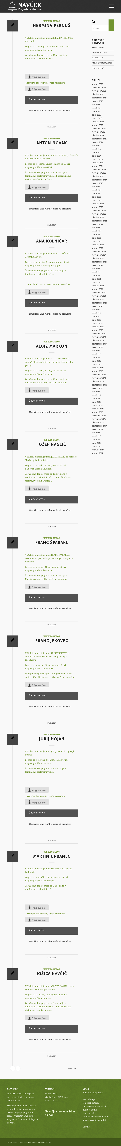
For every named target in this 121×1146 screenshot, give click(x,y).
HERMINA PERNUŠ (51, 25)
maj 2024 (96, 152)
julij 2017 (96, 432)
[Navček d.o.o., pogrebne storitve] (25, 6)
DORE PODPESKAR (99, 53)
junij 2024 (96, 149)
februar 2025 (98, 121)
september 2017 (99, 426)
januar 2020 (97, 330)
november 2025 (99, 91)
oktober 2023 (98, 176)
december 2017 (99, 415)
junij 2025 (96, 108)
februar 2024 (98, 162)
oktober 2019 (98, 340)
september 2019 (99, 344)
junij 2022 (96, 231)
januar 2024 (97, 166)
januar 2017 (97, 453)
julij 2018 (96, 391)
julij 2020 (96, 309)
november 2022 (99, 214)
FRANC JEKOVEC (51, 640)
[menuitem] (110, 6)
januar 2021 (97, 289)
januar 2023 (97, 207)
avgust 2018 (97, 388)
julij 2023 (96, 186)
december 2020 (99, 292)
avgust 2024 (97, 142)
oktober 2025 (98, 94)
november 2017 (99, 419)
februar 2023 (98, 203)
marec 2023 (97, 200)
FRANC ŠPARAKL (51, 542)
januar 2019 (97, 371)
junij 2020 (96, 313)
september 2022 (99, 221)
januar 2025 (97, 125)
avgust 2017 (97, 429)
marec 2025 (97, 118)
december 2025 (99, 87)
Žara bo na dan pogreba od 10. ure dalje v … (47, 379)
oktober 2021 (98, 258)
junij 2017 (96, 436)
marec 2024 (97, 159)
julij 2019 (96, 350)
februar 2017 (98, 450)
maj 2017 (96, 439)
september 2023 (99, 180)
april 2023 (96, 197)
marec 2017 (97, 446)
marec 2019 (97, 364)
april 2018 (96, 402)
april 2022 (96, 238)
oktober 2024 (98, 135)
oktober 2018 (98, 381)
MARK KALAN (97, 58)
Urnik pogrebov (51, 21)
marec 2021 (97, 282)
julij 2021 (96, 268)
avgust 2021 (97, 265)
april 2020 (96, 320)
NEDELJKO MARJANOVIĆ (102, 63)
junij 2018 (96, 395)
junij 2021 (96, 272)
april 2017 (96, 443)
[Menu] (110, 6)
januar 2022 (97, 248)
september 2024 (99, 139)
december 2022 (99, 210)
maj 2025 (96, 111)
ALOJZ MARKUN (51, 346)
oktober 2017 (98, 422)
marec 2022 (97, 241)
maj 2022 (96, 234)
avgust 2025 (97, 101)
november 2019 (99, 337)
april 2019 (96, 361)
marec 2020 (97, 323)
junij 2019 (96, 354)
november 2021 (99, 255)
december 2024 (99, 128)
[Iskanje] (103, 28)
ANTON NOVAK (51, 142)
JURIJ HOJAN (51, 738)
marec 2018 (97, 405)
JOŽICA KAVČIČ (52, 973)
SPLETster (47, 1142)
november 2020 (99, 296)
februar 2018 (98, 409)
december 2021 (99, 251)
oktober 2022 (98, 217)
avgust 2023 (97, 183)
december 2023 (99, 169)
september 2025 (99, 98)
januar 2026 (97, 84)
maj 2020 (96, 316)
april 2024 (96, 156)
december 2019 (99, 333)
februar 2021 (98, 285)
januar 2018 (97, 412)
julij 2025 (96, 104)
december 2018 (99, 374)
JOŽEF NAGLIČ (51, 444)
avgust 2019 (97, 347)
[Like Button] (37, 76)
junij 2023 (96, 190)
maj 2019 (96, 357)
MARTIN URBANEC (51, 856)
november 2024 (99, 132)
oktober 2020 (98, 299)
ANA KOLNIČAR (51, 241)
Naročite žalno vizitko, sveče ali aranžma (46, 82)
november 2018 (99, 378)
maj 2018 (96, 398)
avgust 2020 (97, 306)
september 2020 (99, 303)
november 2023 (99, 173)
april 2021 (96, 279)
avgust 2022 (97, 224)
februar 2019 (98, 367)
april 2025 (96, 115)
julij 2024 (96, 145)
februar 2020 (98, 326)
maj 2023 (96, 193)
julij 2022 (96, 227)
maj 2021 (96, 275)
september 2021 (99, 262)
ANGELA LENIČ (98, 68)
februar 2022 (98, 244)
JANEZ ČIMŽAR (98, 48)
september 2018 (99, 385)
